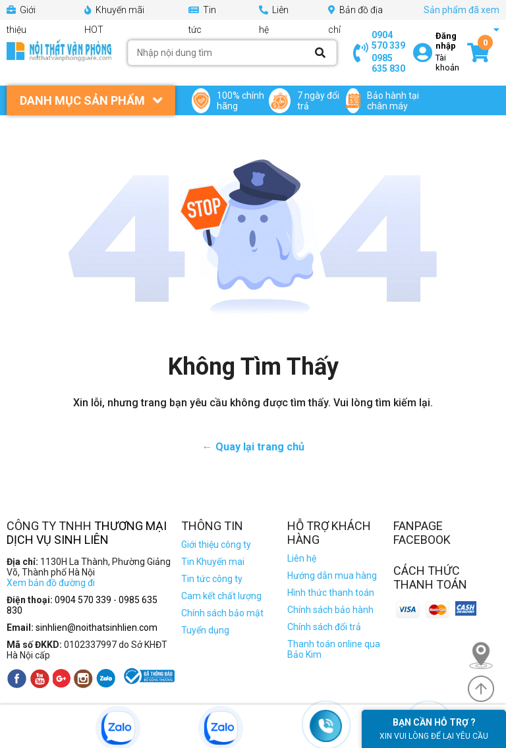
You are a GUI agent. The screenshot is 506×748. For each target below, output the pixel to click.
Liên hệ (301, 558)
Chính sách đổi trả (324, 627)
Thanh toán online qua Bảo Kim (333, 649)
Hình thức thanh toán (330, 592)
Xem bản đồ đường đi (51, 582)
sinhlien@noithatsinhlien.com (96, 627)
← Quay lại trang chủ (253, 447)
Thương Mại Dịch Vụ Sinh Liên (87, 533)
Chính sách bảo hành (330, 609)
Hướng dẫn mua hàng (332, 575)
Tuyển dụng (205, 630)
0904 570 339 (388, 40)
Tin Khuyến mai (212, 561)
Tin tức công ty (211, 579)
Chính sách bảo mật (222, 613)
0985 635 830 (388, 63)
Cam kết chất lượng (221, 596)
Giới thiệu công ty (216, 544)
